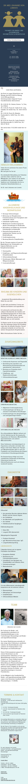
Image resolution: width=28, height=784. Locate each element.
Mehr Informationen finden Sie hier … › (12, 333)
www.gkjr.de (4, 779)
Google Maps (4, 760)
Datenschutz (4, 773)
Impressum (3, 771)
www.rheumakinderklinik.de (8, 780)
